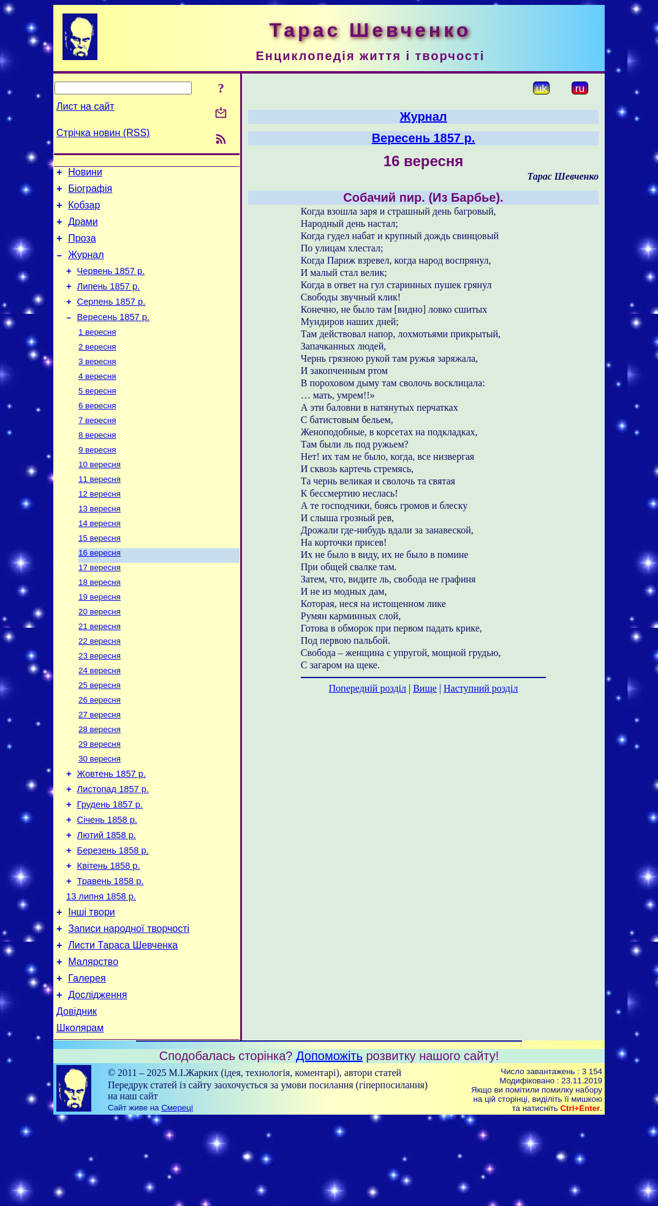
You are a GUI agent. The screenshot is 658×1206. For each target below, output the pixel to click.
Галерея (86, 1059)
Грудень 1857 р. (110, 865)
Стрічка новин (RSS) (102, 133)
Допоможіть (329, 1142)
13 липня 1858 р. (101, 968)
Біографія (90, 192)
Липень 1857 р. (108, 301)
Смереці (177, 1194)
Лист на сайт (85, 106)
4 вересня (97, 399)
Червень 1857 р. (111, 284)
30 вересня (99, 814)
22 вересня (99, 686)
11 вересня (99, 511)
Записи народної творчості (128, 1004)
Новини (85, 174)
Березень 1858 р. (113, 917)
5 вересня (97, 415)
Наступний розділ (481, 688)
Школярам (80, 1114)
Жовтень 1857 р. (111, 831)
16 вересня (99, 590)
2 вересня (97, 367)
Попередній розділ (367, 688)
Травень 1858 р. (110, 951)
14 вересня (99, 558)
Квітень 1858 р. (108, 934)
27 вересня (99, 766)
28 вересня (99, 782)
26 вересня (99, 750)
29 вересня (99, 798)
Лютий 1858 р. (106, 899)
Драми (83, 229)
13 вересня (99, 543)
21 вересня (99, 670)
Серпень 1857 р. (111, 318)
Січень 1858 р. (107, 882)
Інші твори (91, 985)
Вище (425, 688)
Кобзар (84, 210)
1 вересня (97, 351)
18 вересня (99, 622)
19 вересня (99, 638)
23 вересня (99, 702)
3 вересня (97, 383)
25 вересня (99, 734)
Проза (82, 247)
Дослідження (97, 1077)
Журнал (86, 266)
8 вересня (97, 463)
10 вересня (99, 495)
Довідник (76, 1096)
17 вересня (99, 606)
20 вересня (99, 654)
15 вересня (99, 574)
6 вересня (97, 431)
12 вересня (99, 527)
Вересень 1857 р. (113, 335)
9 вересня (97, 479)
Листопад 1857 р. (113, 848)
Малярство (93, 1041)
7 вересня (97, 447)
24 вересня (99, 718)
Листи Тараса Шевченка (123, 1022)
